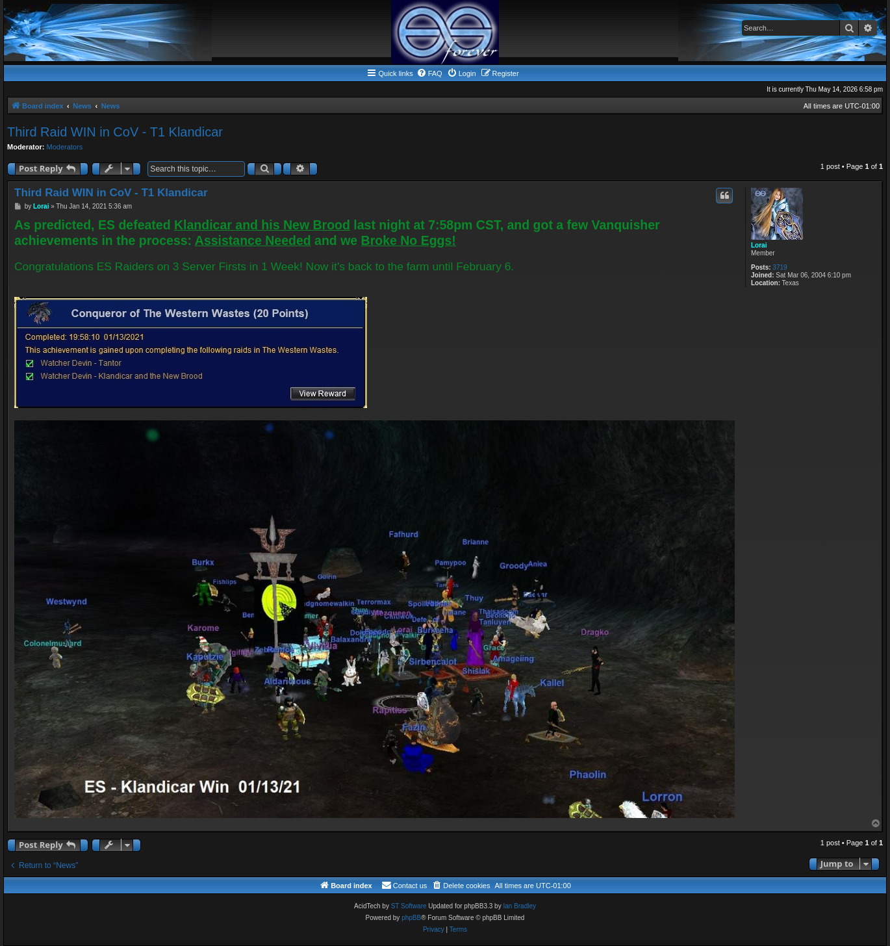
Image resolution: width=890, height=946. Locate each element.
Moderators (65, 147)
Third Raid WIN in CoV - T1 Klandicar (115, 132)
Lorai (759, 245)
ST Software (409, 906)
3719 (779, 267)
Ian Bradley (519, 906)
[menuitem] (429, 73)
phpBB (411, 917)
